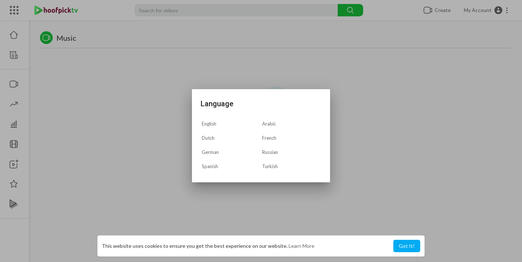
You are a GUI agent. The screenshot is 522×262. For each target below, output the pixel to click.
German (210, 152)
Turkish (270, 166)
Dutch (208, 138)
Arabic (269, 124)
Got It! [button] (407, 246)
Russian (270, 152)
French (269, 138)
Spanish (210, 166)
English (209, 124)
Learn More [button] (301, 246)
